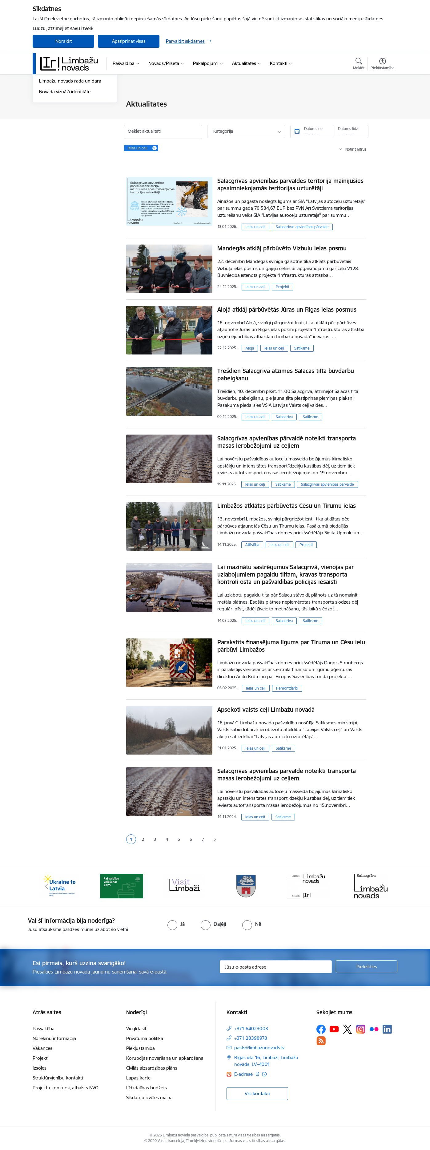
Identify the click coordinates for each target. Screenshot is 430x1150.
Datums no (313, 128)
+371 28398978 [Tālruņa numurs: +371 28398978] (250, 1038)
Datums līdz (348, 128)
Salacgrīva (284, 417)
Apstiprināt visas (129, 41)
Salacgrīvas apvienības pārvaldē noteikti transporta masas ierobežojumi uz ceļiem (286, 442)
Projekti (282, 287)
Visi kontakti (257, 1093)
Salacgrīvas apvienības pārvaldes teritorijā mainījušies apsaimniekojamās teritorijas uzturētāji (290, 184)
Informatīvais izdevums (63, 137)
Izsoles (39, 1068)
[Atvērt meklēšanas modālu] (359, 64)
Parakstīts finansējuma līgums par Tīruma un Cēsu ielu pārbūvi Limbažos (291, 645)
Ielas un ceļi (255, 227)
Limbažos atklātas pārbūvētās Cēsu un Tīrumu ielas (286, 505)
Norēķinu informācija (54, 1038)
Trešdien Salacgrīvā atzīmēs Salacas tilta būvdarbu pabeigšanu (285, 374)
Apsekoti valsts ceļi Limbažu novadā (266, 709)
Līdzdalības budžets (146, 1088)
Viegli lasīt (136, 1028)
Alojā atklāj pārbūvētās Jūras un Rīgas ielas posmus (286, 309)
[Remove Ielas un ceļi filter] (154, 148)
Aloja (250, 348)
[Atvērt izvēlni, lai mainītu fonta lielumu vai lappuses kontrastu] (382, 64)
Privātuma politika (144, 1038)
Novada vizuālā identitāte (64, 158)
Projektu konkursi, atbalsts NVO (65, 1088)
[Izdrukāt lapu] (382, 101)
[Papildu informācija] (264, 1074)
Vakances (42, 1048)
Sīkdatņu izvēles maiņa (149, 1097)
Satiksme (302, 348)
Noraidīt (63, 41)
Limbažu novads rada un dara (70, 147)
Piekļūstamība (140, 1048)
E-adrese (244, 1074)
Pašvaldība (43, 1028)
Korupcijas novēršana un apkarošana (164, 1058)
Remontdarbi (287, 688)
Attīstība (252, 544)
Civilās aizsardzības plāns (151, 1068)
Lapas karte (138, 1078)
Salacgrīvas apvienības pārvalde (302, 227)
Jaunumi (48, 104)
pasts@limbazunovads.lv (259, 1048)
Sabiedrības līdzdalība (61, 126)
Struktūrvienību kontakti (58, 1078)
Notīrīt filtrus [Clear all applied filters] (356, 149)
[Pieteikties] (366, 966)
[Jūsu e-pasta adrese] (276, 966)
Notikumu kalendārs (60, 115)
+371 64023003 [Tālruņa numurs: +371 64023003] (251, 1028)
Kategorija (223, 131)
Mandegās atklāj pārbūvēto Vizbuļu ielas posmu (282, 248)
